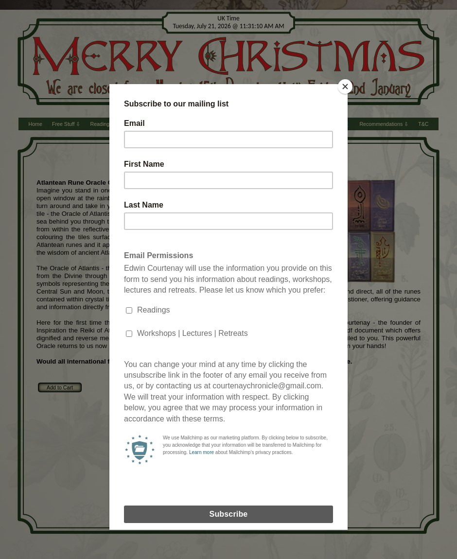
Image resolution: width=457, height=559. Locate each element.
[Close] (345, 86)
